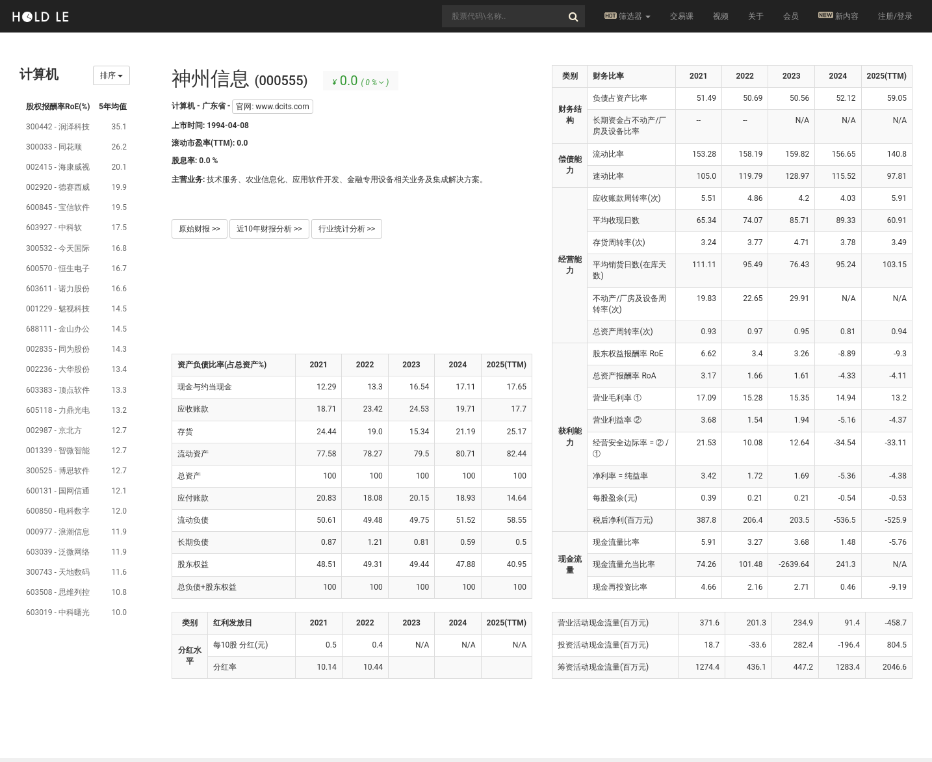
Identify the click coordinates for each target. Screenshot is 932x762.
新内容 (838, 16)
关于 (756, 16)
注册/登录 (895, 16)
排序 (111, 75)
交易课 (681, 16)
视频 (721, 16)
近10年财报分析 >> (269, 228)
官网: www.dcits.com (272, 106)
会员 (791, 16)
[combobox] (513, 16)
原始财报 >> (199, 228)
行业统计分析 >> (347, 228)
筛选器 (627, 16)
